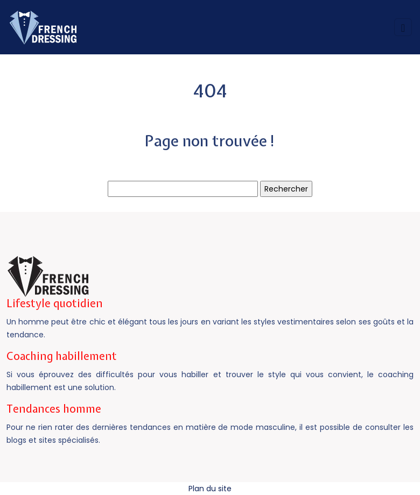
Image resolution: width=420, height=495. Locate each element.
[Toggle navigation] (403, 27)
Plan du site (210, 488)
